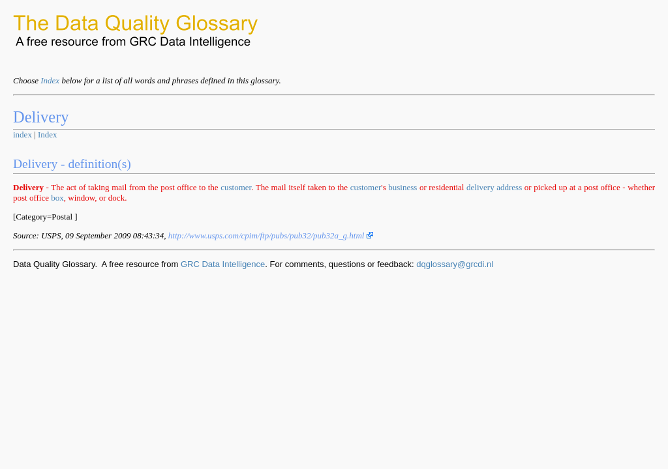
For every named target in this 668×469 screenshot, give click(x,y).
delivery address (494, 187)
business (402, 187)
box (57, 198)
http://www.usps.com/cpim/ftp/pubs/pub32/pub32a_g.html (270, 235)
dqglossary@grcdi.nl (454, 264)
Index (49, 80)
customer (235, 187)
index (22, 134)
